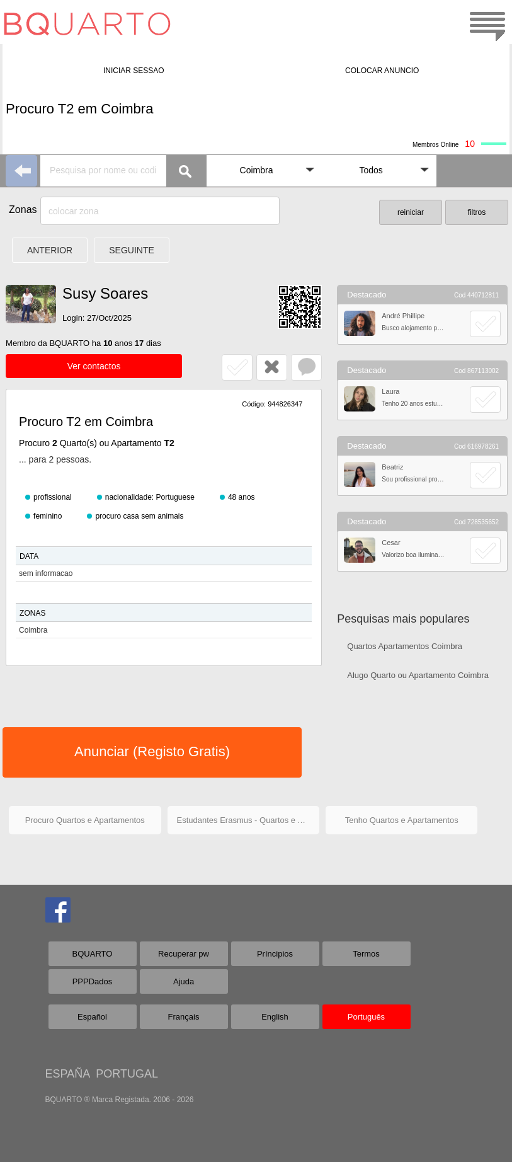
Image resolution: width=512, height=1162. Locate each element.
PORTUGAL (127, 1073)
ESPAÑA (67, 1073)
